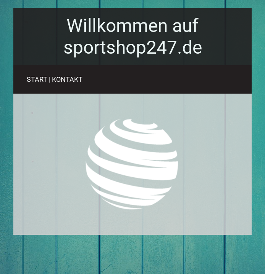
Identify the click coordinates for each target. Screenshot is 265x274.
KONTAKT (67, 79)
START (37, 79)
